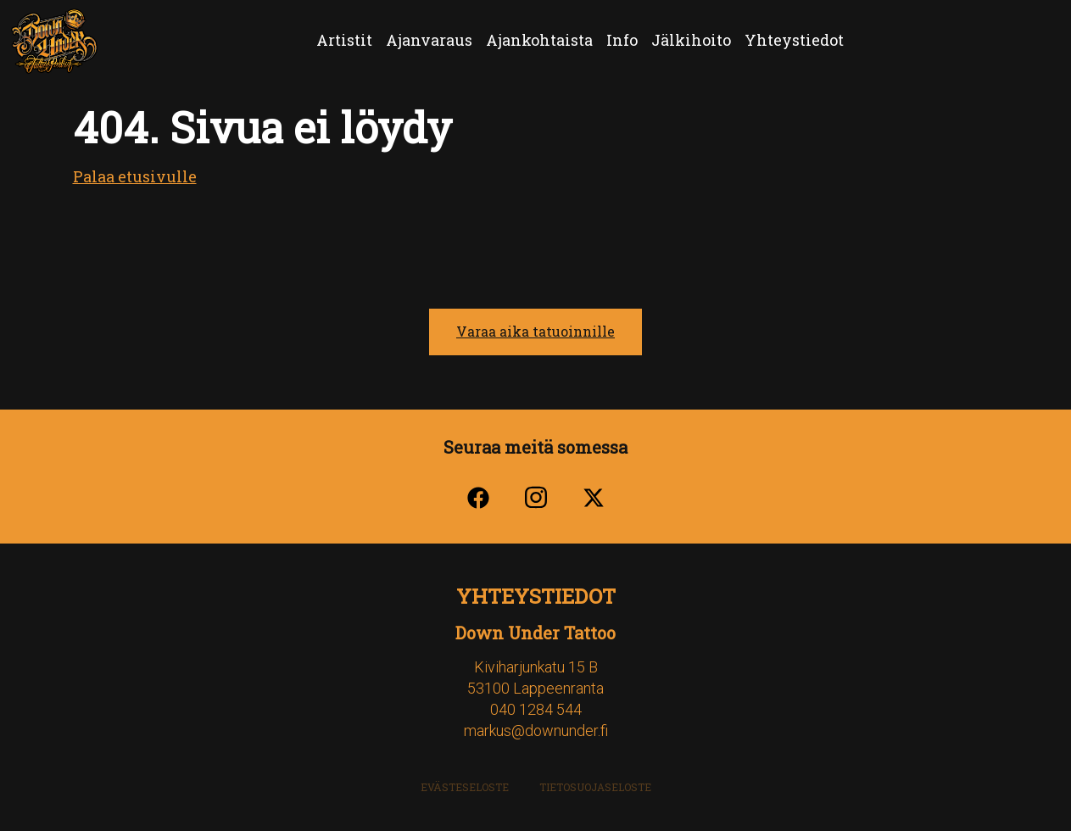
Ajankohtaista (539, 40)
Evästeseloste (465, 787)
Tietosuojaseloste (595, 787)
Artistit (344, 40)
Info (622, 40)
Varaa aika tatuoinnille (535, 331)
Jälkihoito (691, 40)
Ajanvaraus (429, 40)
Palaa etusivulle (135, 176)
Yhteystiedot (794, 40)
